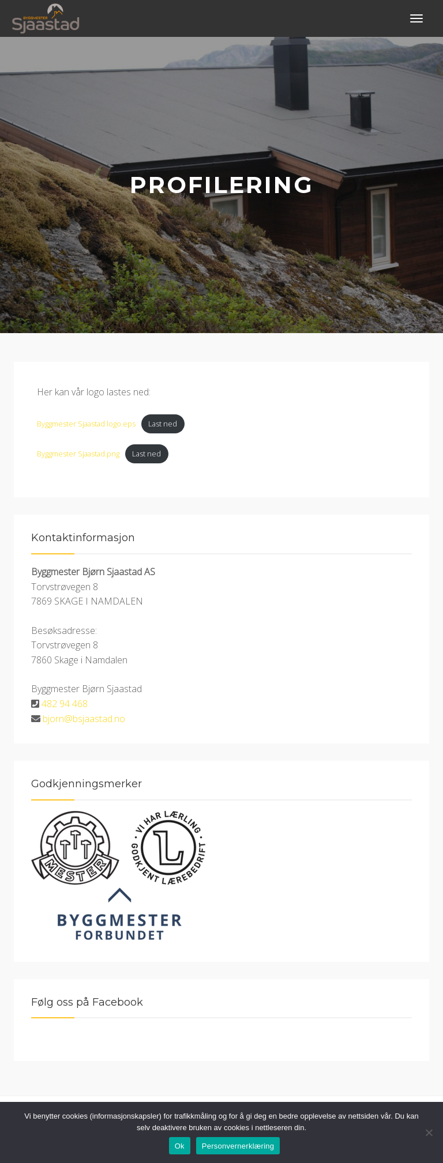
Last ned (162, 423)
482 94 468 (65, 703)
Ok (180, 1146)
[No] (428, 1132)
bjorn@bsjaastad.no (84, 718)
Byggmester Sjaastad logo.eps (86, 423)
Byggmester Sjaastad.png (78, 453)
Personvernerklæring (238, 1146)
